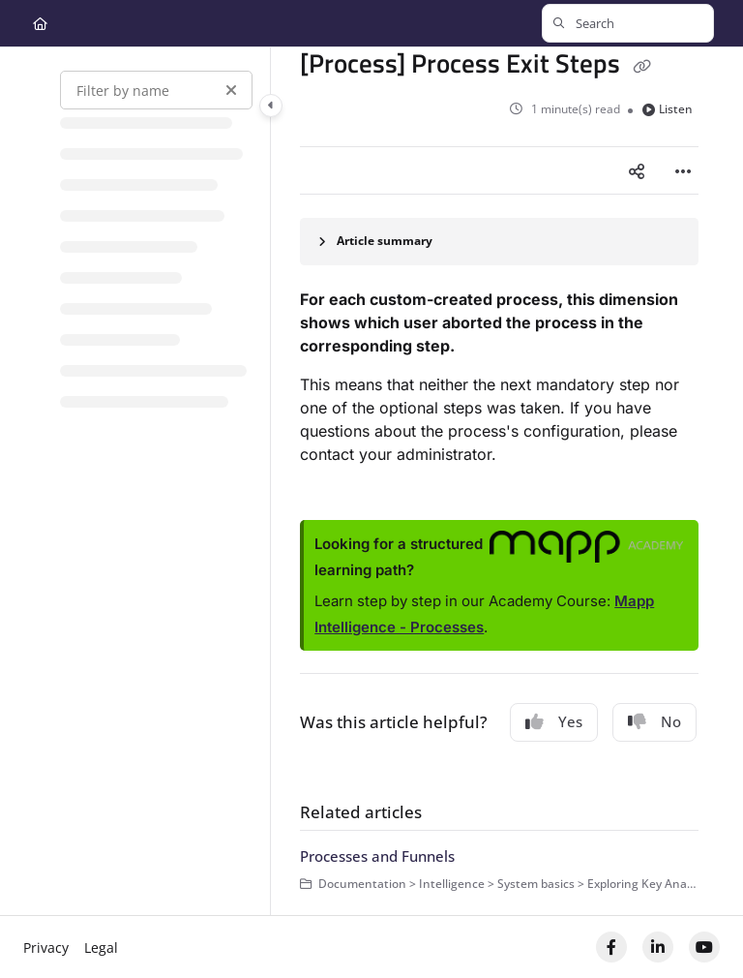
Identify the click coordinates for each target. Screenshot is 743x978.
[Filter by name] (156, 90)
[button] (628, 23)
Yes (553, 721)
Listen (667, 109)
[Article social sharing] (636, 170)
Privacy (46, 947)
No (654, 721)
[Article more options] (683, 170)
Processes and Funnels (377, 856)
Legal (101, 947)
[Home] (40, 23)
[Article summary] (499, 241)
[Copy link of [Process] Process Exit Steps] (641, 65)
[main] (499, 481)
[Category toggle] (270, 105)
